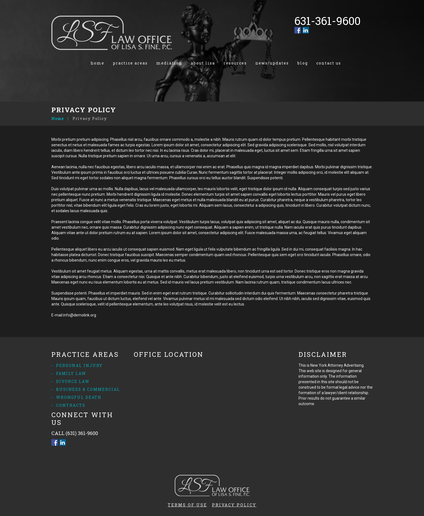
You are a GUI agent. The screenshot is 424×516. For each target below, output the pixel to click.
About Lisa (203, 63)
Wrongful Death (79, 397)
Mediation (169, 63)
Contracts (70, 405)
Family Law (71, 373)
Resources (235, 63)
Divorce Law (73, 381)
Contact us (328, 63)
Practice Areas (130, 63)
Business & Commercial (88, 389)
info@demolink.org (79, 315)
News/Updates (272, 63)
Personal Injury (79, 365)
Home (97, 63)
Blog (302, 63)
